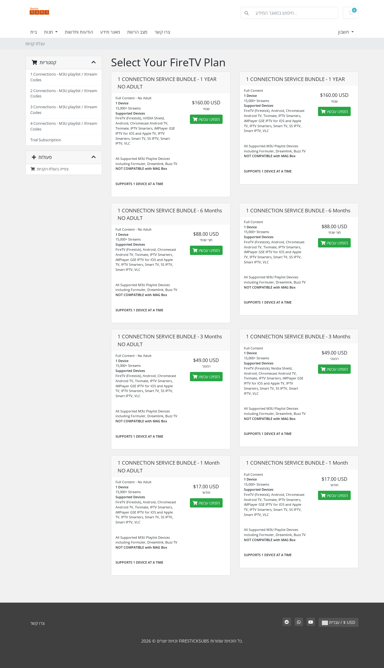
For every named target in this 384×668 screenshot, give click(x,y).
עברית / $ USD (338, 622)
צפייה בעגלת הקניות (49, 169)
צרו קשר (162, 32)
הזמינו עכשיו (206, 119)
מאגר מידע (110, 32)
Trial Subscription (45, 139)
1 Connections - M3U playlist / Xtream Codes (63, 77)
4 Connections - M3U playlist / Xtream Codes (63, 126)
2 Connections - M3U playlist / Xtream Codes (63, 93)
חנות (49, 32)
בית (33, 32)
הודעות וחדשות (79, 32)
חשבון (344, 32)
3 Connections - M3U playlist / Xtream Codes (63, 109)
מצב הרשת (137, 32)
